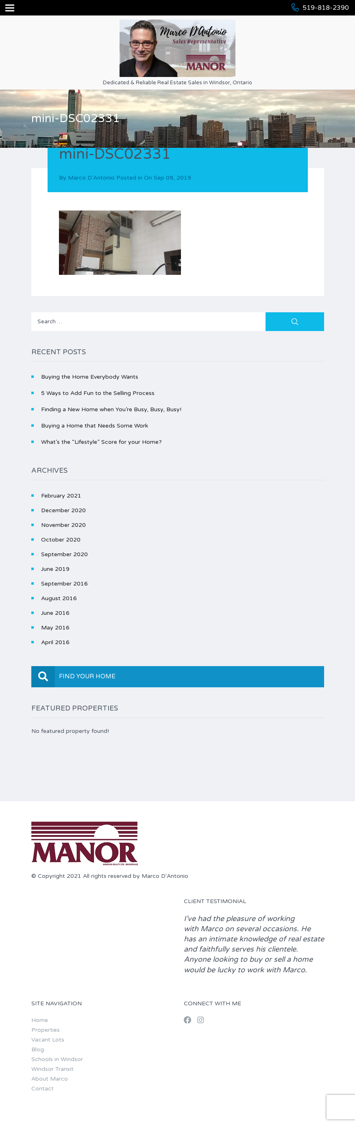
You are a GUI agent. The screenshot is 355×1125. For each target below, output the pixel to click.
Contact (42, 1088)
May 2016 (55, 627)
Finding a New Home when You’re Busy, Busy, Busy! (111, 409)
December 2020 (63, 510)
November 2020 (63, 525)
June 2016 (55, 613)
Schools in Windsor (57, 1059)
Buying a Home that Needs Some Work (94, 425)
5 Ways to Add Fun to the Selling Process (98, 393)
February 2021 (61, 495)
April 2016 (55, 642)
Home (39, 1020)
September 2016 (64, 583)
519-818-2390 (326, 8)
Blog (37, 1049)
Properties (45, 1029)
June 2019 (55, 569)
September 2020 (64, 554)
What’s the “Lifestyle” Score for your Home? (101, 442)
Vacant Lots (47, 1039)
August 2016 (59, 598)
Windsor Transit (52, 1069)
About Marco (49, 1078)
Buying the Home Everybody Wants (89, 376)
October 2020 (61, 539)
